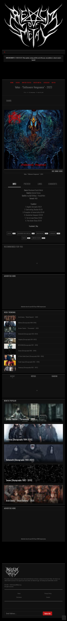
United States (26, 82)
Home (11, 82)
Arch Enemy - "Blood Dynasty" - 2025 (28, 317)
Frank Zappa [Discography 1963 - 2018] (28, 362)
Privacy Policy (48, 593)
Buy (37, 226)
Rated (53, 82)
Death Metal (37, 82)
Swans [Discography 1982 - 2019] (27, 351)
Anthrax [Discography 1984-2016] (27, 323)
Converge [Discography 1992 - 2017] (28, 367)
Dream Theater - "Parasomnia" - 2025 (28, 328)
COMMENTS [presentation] (52, 183)
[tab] (14, 184)
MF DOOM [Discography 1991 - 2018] (28, 345)
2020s (18, 82)
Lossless (46, 82)
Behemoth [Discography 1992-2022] (28, 334)
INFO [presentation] (14, 183)
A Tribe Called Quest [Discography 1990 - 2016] (31, 356)
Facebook (32, 226)
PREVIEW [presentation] (27, 183)
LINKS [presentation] (40, 183)
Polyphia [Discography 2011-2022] (27, 339)
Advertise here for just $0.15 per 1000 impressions (33, 306)
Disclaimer (19, 597)
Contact (48, 597)
